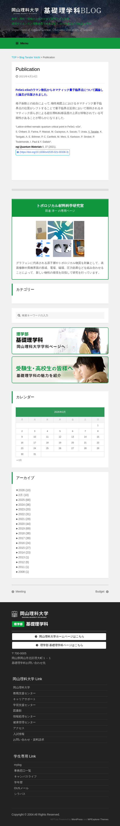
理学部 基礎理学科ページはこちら (61, 645)
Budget (99, 591)
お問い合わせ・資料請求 (28, 739)
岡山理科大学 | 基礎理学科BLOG (57, 11)
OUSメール (21, 788)
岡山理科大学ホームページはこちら (61, 636)
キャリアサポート (24, 699)
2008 (23, 571)
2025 (24, 499)
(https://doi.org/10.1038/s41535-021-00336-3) (44, 152)
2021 (24, 519)
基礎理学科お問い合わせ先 (29, 662)
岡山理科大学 (21, 687)
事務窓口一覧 (22, 770)
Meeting (21, 591)
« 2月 (19, 460)
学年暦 (18, 782)
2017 (24, 538)
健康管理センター (24, 722)
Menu (22, 43)
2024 (24, 504)
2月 (23, 495)
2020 (24, 523)
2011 (23, 567)
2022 (24, 514)
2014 (24, 552)
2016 (24, 543)
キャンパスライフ (25, 776)
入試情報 (18, 734)
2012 (23, 562)
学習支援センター (24, 705)
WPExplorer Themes (98, 819)
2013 (23, 557)
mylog (18, 764)
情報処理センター (24, 716)
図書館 (17, 710)
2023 (24, 509)
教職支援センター (24, 693)
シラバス (19, 793)
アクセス (18, 728)
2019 (24, 528)
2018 (24, 533)
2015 (24, 547)
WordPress (76, 819)
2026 (24, 490)
